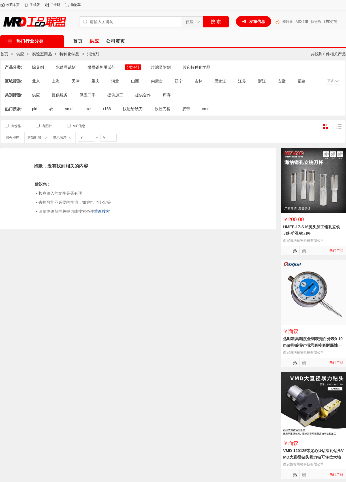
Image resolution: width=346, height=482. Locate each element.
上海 (56, 81)
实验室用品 (42, 54)
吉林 (198, 81)
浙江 (262, 81)
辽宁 (179, 81)
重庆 (95, 81)
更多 (330, 81)
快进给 (316, 22)
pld (34, 109)
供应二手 (87, 95)
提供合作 (143, 95)
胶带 (186, 109)
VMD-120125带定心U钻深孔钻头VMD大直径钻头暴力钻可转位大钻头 (313, 457)
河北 (115, 81)
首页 (4, 54)
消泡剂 (93, 54)
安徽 (282, 81)
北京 (36, 81)
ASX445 (302, 22)
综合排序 (12, 138)
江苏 (242, 81)
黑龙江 (220, 81)
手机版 (35, 5)
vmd (68, 109)
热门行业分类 (29, 41)
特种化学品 (69, 54)
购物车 (76, 5)
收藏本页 (13, 5)
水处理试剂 (66, 67)
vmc (206, 109)
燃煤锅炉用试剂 (101, 67)
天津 (76, 81)
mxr (87, 109)
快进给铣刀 (133, 109)
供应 (20, 54)
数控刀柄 (162, 109)
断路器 (288, 22)
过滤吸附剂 (161, 67)
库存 (167, 95)
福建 (302, 81)
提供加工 (115, 95)
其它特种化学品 (196, 67)
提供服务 (60, 95)
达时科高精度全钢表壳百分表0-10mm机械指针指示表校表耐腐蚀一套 (313, 345)
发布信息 (257, 21)
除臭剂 (38, 67)
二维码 (55, 5)
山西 (135, 81)
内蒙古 (157, 81)
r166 (107, 109)
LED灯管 (330, 22)
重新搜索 (102, 211)
